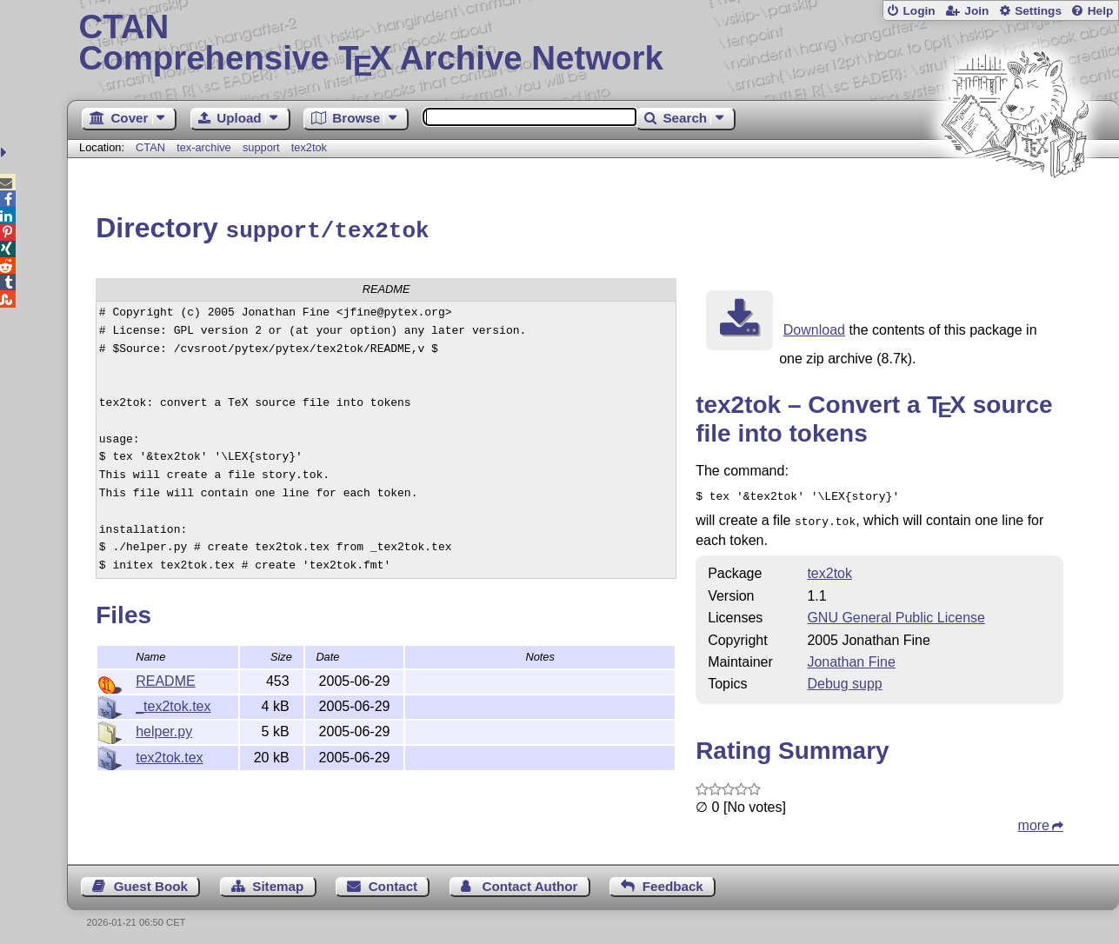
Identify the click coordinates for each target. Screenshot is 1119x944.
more (1033, 819)
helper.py (164, 728)
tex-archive (204, 147)
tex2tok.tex (169, 755)
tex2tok (309, 147)
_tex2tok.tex (173, 703)
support (261, 147)
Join (976, 10)
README (165, 678)
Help (1101, 10)
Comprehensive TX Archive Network (593, 43)
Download (814, 327)
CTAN (150, 147)
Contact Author (529, 880)
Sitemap (277, 880)
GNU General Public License (896, 611)
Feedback (673, 880)
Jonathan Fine (851, 655)
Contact (393, 880)
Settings (1038, 10)
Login (919, 10)
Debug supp (844, 677)
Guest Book (151, 880)
